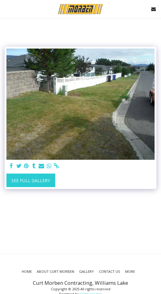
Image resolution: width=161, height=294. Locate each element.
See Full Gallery (30, 180)
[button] (7, 8)
